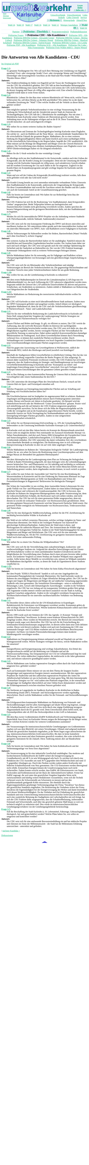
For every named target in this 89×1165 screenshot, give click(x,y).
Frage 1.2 (5, 95)
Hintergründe (69, 20)
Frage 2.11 (6, 566)
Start (4, 14)
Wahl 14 (46, 25)
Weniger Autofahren (69, 25)
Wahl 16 (37, 25)
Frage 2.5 (5, 420)
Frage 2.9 (5, 539)
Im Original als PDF (10, 64)
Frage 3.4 (5, 688)
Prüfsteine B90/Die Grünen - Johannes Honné (33, 40)
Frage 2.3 (5, 372)
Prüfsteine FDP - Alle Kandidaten (21, 45)
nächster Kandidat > (11, 831)
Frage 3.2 (5, 637)
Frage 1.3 (5, 124)
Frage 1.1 (5, 68)
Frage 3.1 (5, 600)
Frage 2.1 (5, 311)
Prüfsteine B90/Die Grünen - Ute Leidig (69, 43)
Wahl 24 (11, 25)
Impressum (7, 18)
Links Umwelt (72, 17)
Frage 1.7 (5, 214)
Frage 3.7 (5, 809)
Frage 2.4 (5, 386)
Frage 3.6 (5, 743)
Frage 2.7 (5, 471)
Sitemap (6, 16)
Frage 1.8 (5, 231)
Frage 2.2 (5, 345)
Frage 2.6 (5, 447)
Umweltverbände (58, 15)
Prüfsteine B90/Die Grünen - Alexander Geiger (34, 38)
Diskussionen (7, 835)
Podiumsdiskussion (78, 31)
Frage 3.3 (5, 661)
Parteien (16, 31)
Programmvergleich (60, 31)
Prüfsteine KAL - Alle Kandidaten (52, 45)
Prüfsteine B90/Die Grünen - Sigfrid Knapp (32, 43)
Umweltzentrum (74, 15)
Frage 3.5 (5, 714)
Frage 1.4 (5, 151)
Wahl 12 (55, 25)
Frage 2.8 (5, 510)
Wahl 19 (20, 25)
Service (83, 17)
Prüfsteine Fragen (16, 35)
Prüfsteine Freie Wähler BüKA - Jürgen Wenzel (66, 47)
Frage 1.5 (5, 173)
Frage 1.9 (5, 253)
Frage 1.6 (5, 192)
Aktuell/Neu (81, 20)
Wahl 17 (29, 25)
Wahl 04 (83, 28)
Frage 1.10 (6, 272)
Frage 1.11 (6, 292)
